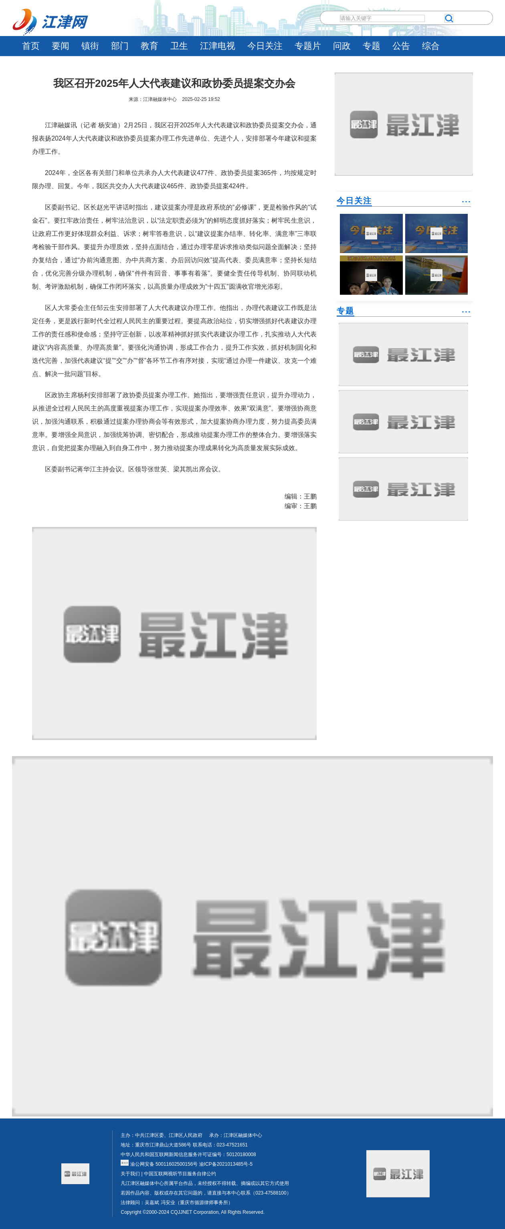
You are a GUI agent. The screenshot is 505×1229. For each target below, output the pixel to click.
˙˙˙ (466, 204)
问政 (342, 46)
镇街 (90, 46)
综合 (431, 46)
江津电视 (217, 46)
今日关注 (265, 46)
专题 (371, 46)
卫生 (179, 46)
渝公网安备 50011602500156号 (159, 1164)
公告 (401, 46)
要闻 (60, 46)
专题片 (308, 46)
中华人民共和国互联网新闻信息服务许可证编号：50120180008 (188, 1154)
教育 (149, 46)
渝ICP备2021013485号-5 (225, 1164)
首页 (31, 46)
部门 (120, 46)
